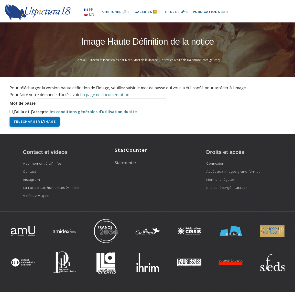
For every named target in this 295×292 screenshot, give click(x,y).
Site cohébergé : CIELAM (227, 188)
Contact (29, 171)
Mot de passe (23, 103)
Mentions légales (220, 179)
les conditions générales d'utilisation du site (93, 111)
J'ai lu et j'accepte (75, 111)
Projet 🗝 (177, 12)
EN (89, 14)
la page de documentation (105, 94)
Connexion (215, 163)
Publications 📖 (212, 12)
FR (88, 9)
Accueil (82, 60)
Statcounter (125, 162)
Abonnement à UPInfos (42, 163)
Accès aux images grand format (233, 171)
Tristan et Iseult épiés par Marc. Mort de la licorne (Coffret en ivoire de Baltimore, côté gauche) (154, 60)
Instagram (31, 179)
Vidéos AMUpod (36, 196)
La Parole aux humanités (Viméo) (51, 188)
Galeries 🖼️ (148, 12)
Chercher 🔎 (115, 12)
